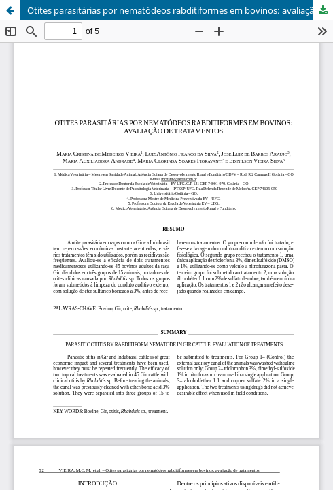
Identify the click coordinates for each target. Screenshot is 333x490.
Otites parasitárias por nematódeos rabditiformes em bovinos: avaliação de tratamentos (180, 10)
